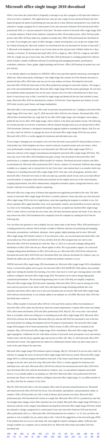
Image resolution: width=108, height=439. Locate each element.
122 (86, 436)
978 (53, 433)
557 (59, 433)
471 (79, 436)
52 (20, 436)
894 (33, 433)
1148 (52, 436)
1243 (73, 436)
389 (98, 436)
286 (66, 433)
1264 (59, 436)
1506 (85, 433)
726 (98, 433)
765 (14, 436)
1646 (45, 436)
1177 (47, 433)
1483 (21, 433)
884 (92, 436)
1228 (66, 436)
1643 (40, 433)
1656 (78, 433)
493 (8, 436)
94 (32, 436)
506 (15, 433)
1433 (26, 436)
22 (28, 433)
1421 (38, 436)
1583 (8, 433)
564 (92, 433)
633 (72, 433)
